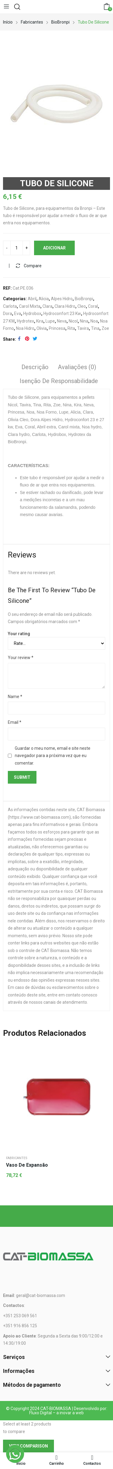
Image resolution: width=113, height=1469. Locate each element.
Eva (17, 313)
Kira (39, 321)
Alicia (44, 298)
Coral (93, 306)
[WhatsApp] (15, 1454)
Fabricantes (16, 1158)
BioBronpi (84, 298)
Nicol (73, 321)
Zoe (105, 328)
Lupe (50, 321)
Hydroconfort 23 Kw (62, 313)
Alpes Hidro (62, 298)
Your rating (19, 634)
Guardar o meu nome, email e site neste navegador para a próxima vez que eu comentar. (52, 755)
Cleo (81, 306)
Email (14, 722)
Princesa (57, 328)
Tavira (83, 328)
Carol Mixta (29, 306)
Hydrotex (25, 321)
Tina (95, 328)
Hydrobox (32, 313)
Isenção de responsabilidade (59, 381)
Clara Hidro (65, 306)
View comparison (28, 1446)
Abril (32, 298)
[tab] (35, 368)
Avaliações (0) (77, 367)
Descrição (35, 367)
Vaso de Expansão (27, 1165)
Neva (62, 321)
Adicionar (54, 247)
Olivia (41, 328)
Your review (20, 657)
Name (15, 696)
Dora (7, 313)
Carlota (10, 306)
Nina (84, 321)
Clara (47, 306)
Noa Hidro (25, 328)
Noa (94, 321)
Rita (71, 328)
